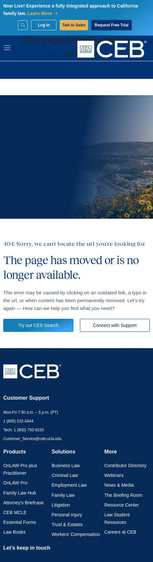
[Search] (23, 25)
